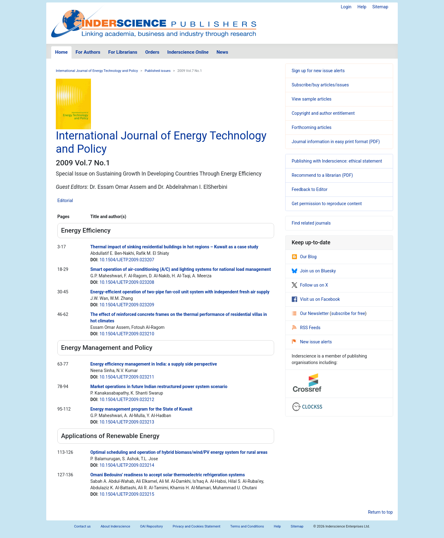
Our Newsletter (311, 313)
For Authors (88, 52)
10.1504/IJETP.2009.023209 (127, 304)
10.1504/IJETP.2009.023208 (127, 282)
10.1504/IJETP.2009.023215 (127, 494)
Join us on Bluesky (314, 270)
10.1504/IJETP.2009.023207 (127, 259)
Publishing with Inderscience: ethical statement (337, 161)
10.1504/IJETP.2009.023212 (127, 399)
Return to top (380, 512)
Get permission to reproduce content (327, 203)
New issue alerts (312, 341)
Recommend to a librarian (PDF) (322, 175)
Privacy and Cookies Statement (196, 526)
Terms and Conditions (247, 526)
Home (61, 52)
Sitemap (380, 6)
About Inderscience (115, 526)
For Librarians (122, 52)
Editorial (65, 200)
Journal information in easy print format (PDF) (336, 141)
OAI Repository (151, 526)
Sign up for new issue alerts (318, 70)
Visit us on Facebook (316, 299)
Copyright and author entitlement (323, 113)
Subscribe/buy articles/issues (320, 84)
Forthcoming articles (311, 127)
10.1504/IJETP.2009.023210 (127, 333)
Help (361, 6)
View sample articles (311, 99)
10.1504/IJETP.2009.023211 (127, 377)
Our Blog (304, 256)
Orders (152, 52)
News (222, 52)
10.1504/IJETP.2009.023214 (127, 465)
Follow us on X (310, 285)
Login (346, 6)
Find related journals (311, 223)
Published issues (158, 71)
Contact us (82, 526)
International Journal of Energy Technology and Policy (97, 71)
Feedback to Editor (309, 189)
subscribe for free (348, 313)
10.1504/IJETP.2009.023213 (127, 422)
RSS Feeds (306, 327)
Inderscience (188, 52)
